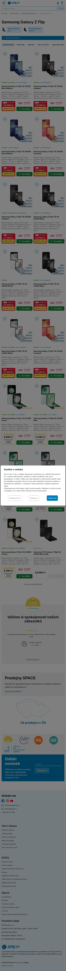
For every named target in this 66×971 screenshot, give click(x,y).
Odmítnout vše (15, 498)
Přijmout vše (52, 498)
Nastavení (34, 498)
